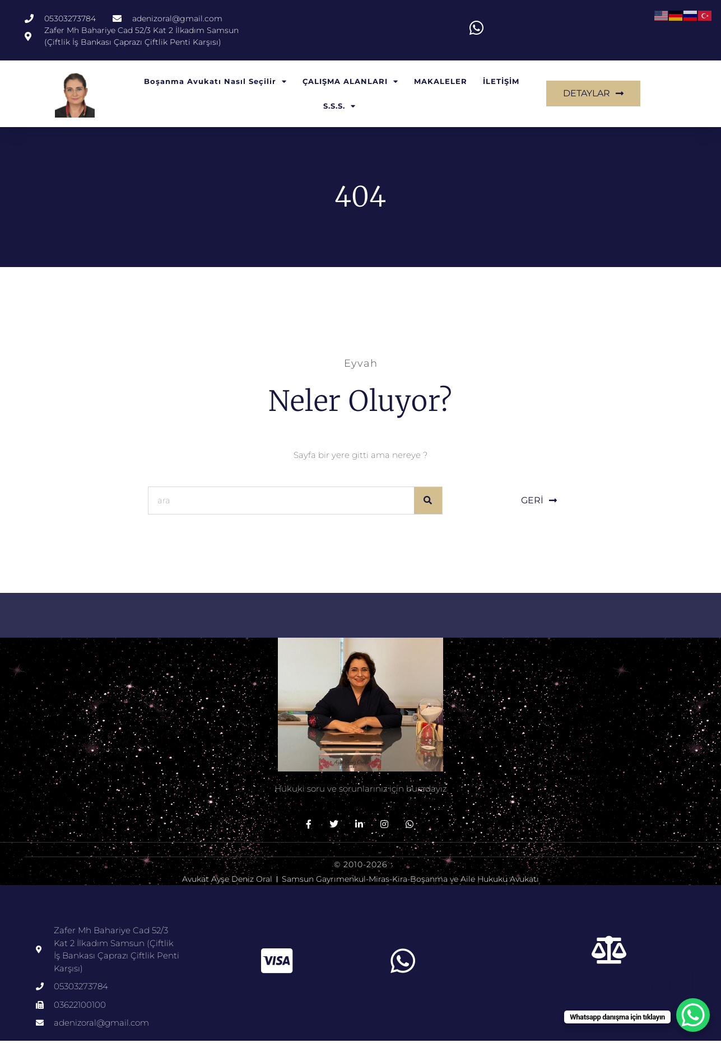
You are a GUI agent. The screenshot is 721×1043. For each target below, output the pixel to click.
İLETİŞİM (501, 83)
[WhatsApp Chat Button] (693, 1015)
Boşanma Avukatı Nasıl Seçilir (215, 84)
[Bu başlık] (610, 952)
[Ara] (428, 502)
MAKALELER (440, 83)
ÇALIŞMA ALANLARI (350, 84)
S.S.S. (339, 109)
